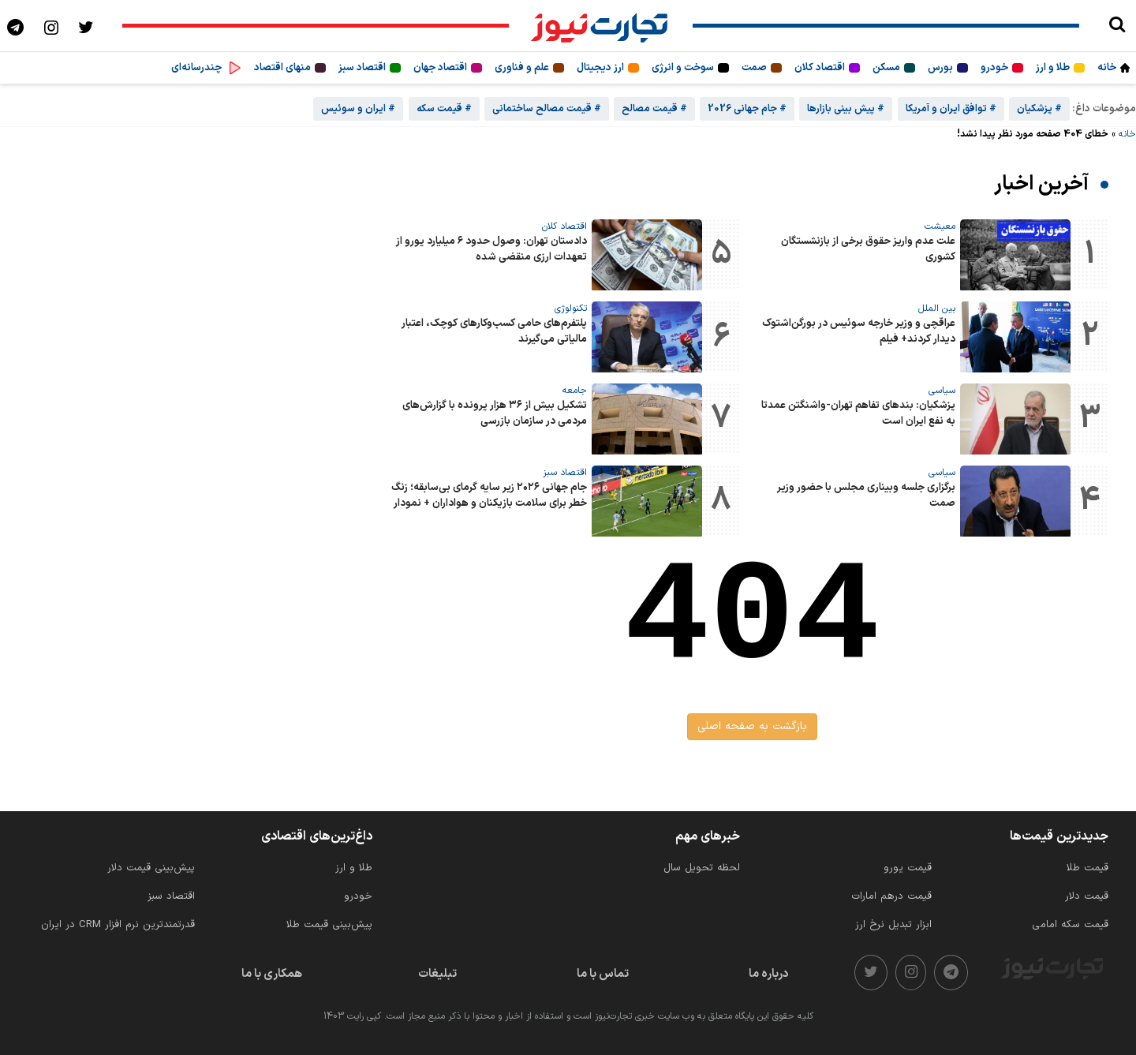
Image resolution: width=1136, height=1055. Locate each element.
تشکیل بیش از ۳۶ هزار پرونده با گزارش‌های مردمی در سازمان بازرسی (494, 413)
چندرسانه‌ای (196, 68)
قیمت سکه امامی (1070, 925)
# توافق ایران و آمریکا (951, 109)
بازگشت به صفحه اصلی (752, 726)
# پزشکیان (1039, 109)
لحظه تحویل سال (701, 868)
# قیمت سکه (444, 109)
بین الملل (936, 308)
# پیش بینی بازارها (845, 109)
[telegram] (951, 972)
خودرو (994, 68)
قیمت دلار (1086, 896)
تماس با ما (603, 974)
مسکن (886, 68)
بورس (940, 68)
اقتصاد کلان (819, 68)
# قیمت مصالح (654, 109)
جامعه (574, 390)
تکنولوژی (571, 308)
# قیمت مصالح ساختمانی (546, 109)
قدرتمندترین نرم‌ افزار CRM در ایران (118, 925)
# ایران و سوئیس (358, 109)
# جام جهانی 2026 (747, 109)
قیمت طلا (1087, 868)
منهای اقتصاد (282, 68)
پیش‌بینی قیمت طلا (329, 925)
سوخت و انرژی (683, 68)
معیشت (940, 226)
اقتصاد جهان (440, 68)
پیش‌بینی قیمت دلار (151, 868)
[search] (1116, 26)
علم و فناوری (522, 68)
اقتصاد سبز (362, 68)
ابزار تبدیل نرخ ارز (893, 925)
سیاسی (942, 390)
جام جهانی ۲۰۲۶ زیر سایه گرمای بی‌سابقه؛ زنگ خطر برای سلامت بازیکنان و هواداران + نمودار (489, 495)
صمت (754, 68)
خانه (1106, 68)
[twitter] (871, 972)
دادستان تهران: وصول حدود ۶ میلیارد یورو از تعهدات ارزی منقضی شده (491, 249)
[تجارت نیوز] (600, 25)
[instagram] (911, 972)
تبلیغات (437, 974)
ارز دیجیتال (600, 68)
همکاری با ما (271, 974)
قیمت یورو (908, 868)
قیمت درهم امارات (891, 896)
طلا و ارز (1053, 68)
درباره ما (769, 974)
